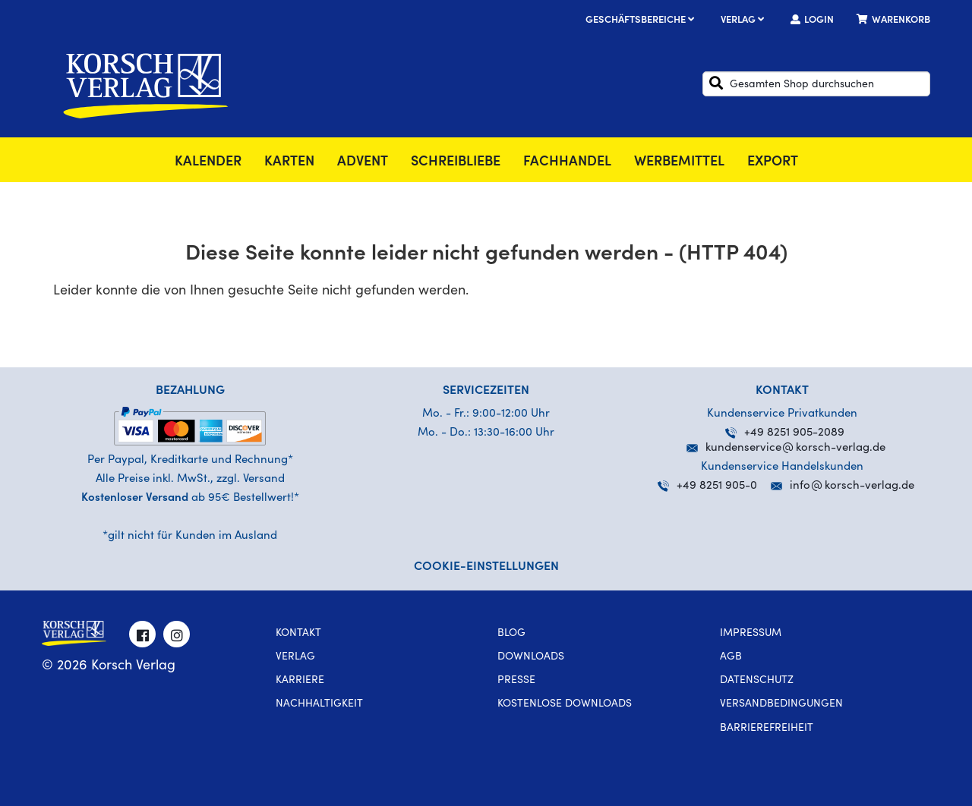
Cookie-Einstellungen (486, 567)
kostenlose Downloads (564, 704)
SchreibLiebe (455, 162)
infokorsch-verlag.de (852, 486)
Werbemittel (679, 162)
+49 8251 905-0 (707, 486)
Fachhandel (567, 162)
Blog (511, 633)
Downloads (530, 657)
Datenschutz (757, 680)
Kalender (208, 162)
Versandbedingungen (781, 704)
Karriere (300, 680)
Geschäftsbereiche (641, 21)
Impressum (750, 633)
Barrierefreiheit (766, 728)
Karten (289, 162)
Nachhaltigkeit (319, 704)
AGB (731, 657)
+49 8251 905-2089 (784, 433)
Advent (362, 162)
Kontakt (298, 633)
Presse (516, 680)
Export (772, 162)
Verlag (744, 21)
